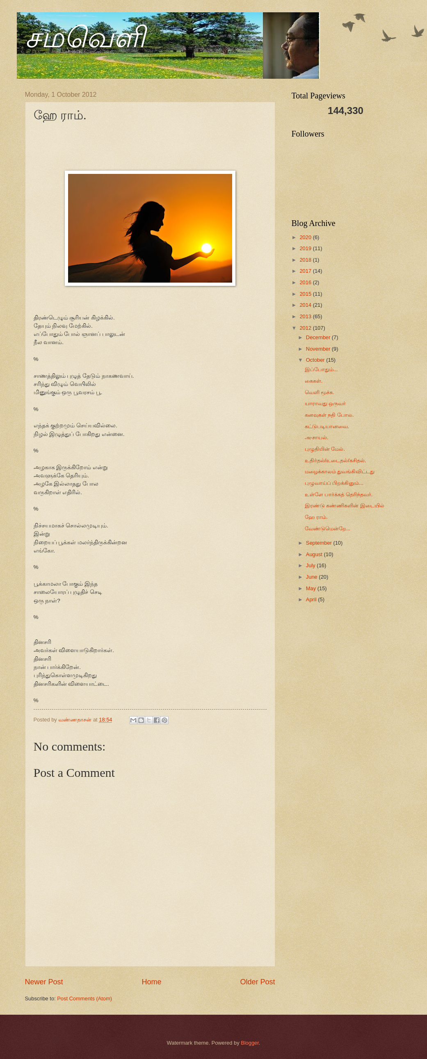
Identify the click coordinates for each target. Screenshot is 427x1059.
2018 (306, 260)
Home (151, 982)
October (316, 360)
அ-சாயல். (317, 437)
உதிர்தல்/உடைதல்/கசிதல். (335, 460)
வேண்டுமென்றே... (328, 528)
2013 (306, 316)
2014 (306, 305)
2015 (306, 294)
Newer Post (44, 982)
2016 (306, 282)
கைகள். (314, 381)
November (319, 349)
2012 (306, 328)
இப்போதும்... (321, 369)
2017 (306, 271)
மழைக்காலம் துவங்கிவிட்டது (340, 471)
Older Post (257, 982)
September (319, 543)
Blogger (250, 1043)
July (311, 565)
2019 (306, 248)
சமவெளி (85, 37)
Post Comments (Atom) (84, 998)
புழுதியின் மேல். (325, 449)
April (312, 599)
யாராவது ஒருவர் (325, 403)
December (319, 337)
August (315, 554)
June (312, 577)
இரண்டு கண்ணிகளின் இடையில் (344, 505)
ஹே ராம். (316, 517)
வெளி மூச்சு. (319, 392)
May (311, 588)
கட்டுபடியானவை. (327, 426)
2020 (306, 237)
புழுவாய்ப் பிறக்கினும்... (334, 483)
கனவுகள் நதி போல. (329, 415)
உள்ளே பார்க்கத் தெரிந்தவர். (339, 494)
